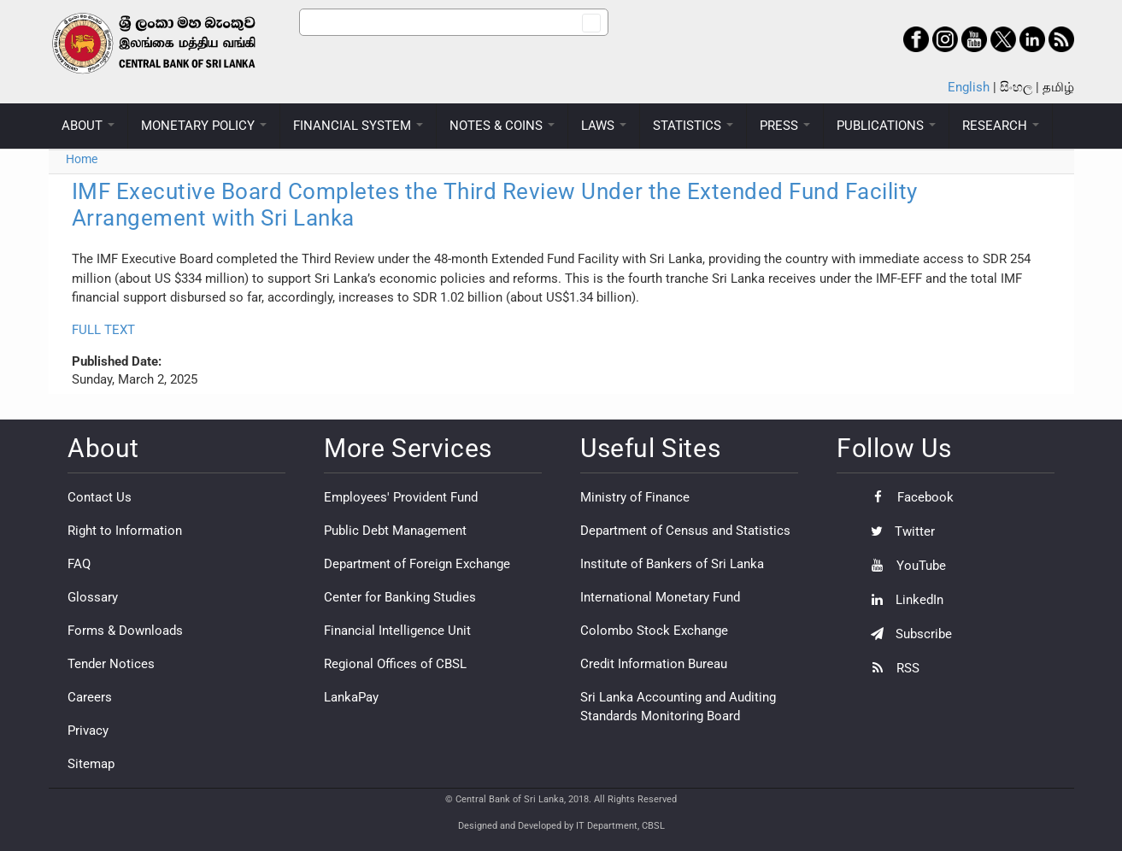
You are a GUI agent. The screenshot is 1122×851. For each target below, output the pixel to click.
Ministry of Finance (635, 497)
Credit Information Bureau (653, 664)
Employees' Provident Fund (401, 497)
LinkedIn (902, 599)
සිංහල (1016, 87)
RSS (890, 668)
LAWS (603, 125)
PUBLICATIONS (886, 125)
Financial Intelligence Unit (397, 630)
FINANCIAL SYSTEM (358, 125)
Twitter (898, 531)
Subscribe (907, 634)
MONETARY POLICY (204, 125)
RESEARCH (1000, 125)
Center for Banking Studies (400, 597)
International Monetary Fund (660, 597)
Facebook (908, 497)
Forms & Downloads (125, 630)
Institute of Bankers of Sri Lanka (672, 564)
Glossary (93, 597)
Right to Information (125, 530)
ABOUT (88, 125)
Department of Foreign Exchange (417, 564)
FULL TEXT (103, 329)
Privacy (88, 730)
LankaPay (351, 697)
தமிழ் (1058, 87)
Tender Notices (111, 664)
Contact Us (100, 497)
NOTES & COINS (502, 125)
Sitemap (91, 764)
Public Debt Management (395, 530)
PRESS (785, 125)
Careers (90, 697)
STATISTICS (693, 125)
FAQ (79, 564)
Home (81, 159)
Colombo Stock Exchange (654, 630)
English (969, 87)
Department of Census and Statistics (685, 530)
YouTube (904, 565)
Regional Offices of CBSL (395, 664)
